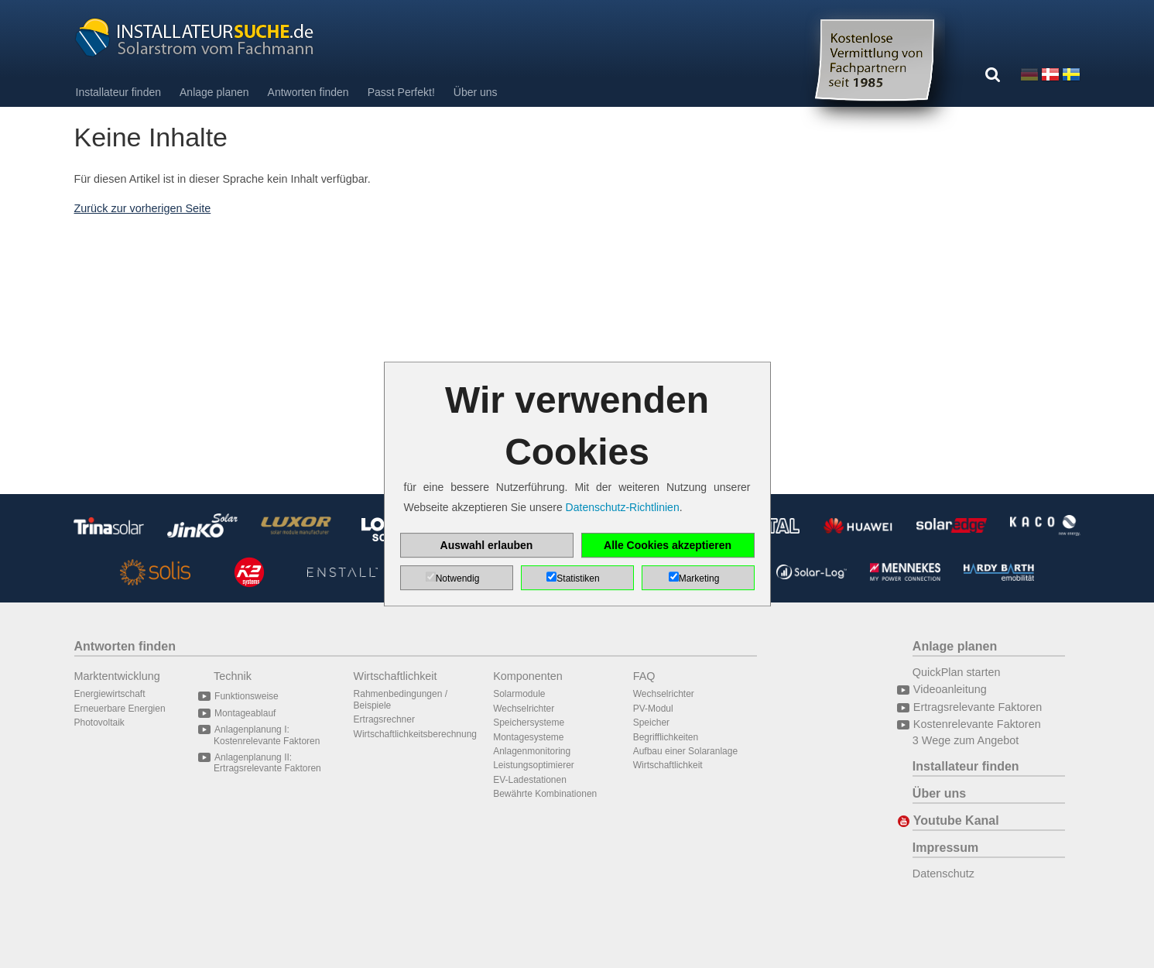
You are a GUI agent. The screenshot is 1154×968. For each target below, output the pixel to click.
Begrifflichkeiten (666, 737)
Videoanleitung (950, 689)
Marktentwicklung (117, 676)
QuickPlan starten (957, 672)
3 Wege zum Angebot (966, 740)
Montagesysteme (528, 737)
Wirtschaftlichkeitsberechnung (415, 734)
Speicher (651, 722)
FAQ (644, 676)
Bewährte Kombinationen (545, 793)
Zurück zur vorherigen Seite (142, 208)
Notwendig (458, 578)
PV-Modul (653, 708)
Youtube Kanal (956, 820)
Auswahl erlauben (486, 545)
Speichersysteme (528, 722)
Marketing (699, 578)
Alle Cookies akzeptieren (667, 545)
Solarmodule (519, 693)
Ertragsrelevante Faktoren (977, 707)
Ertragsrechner (384, 719)
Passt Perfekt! (401, 92)
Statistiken (577, 578)
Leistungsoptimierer (533, 765)
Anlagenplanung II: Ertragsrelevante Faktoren (267, 763)
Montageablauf (245, 713)
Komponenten (528, 676)
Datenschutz (943, 873)
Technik (233, 676)
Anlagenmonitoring (531, 751)
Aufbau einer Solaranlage (685, 751)
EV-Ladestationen (530, 779)
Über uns (476, 92)
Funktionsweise (246, 696)
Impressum (945, 847)
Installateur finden (119, 92)
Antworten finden (308, 92)
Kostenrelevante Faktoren (977, 724)
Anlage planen (214, 92)
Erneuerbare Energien (120, 708)
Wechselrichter (523, 708)
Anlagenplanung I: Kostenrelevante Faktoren (267, 735)
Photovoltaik (99, 722)
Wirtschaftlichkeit (395, 676)
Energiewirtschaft (110, 693)
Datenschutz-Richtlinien (623, 507)
